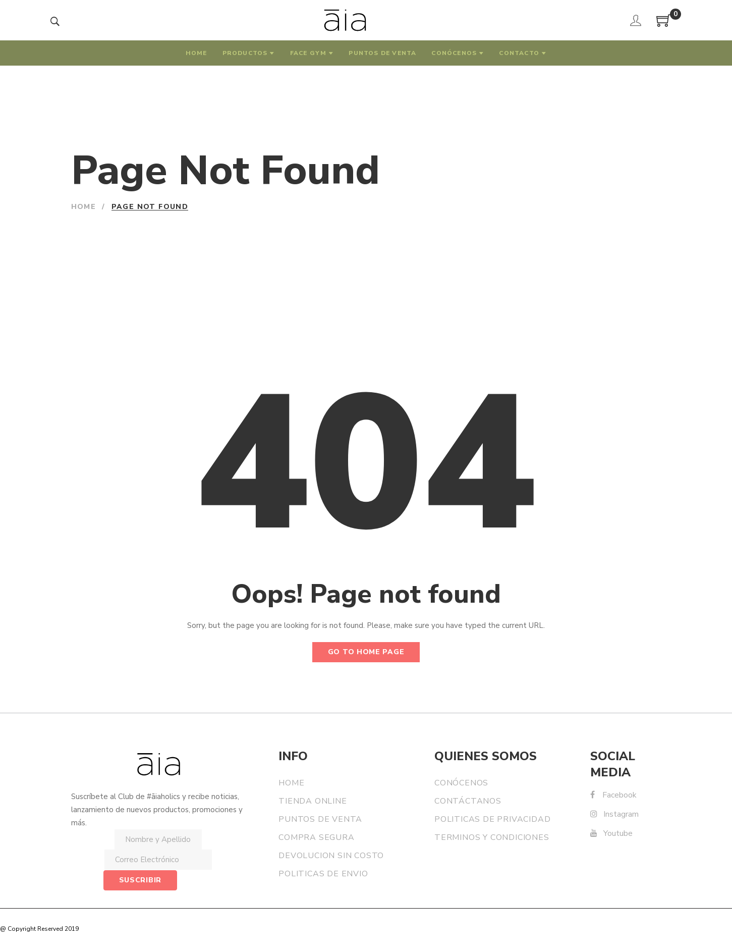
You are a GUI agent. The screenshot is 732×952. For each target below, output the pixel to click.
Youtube (611, 833)
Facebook (613, 795)
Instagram (614, 814)
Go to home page (366, 652)
